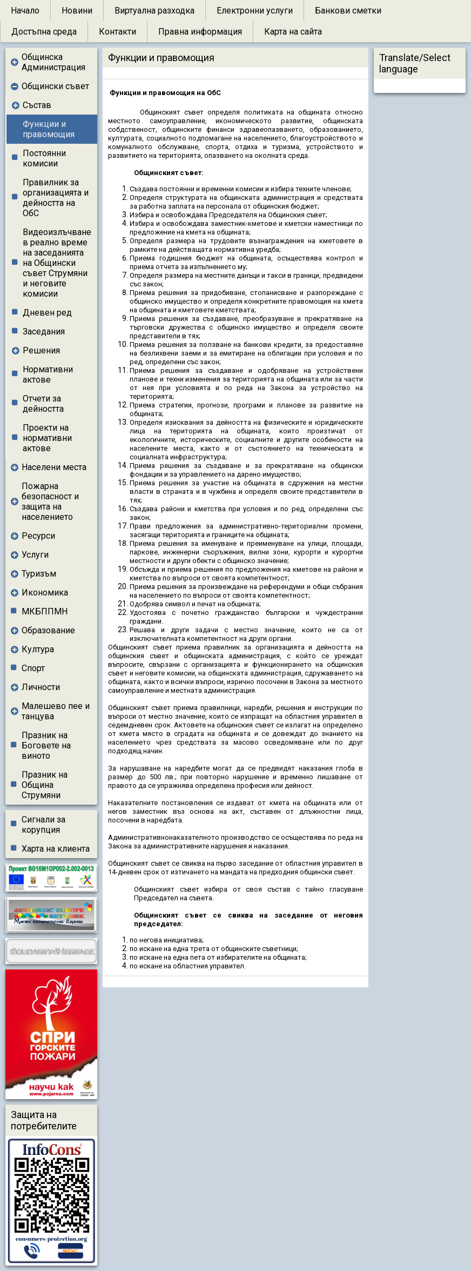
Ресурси (38, 536)
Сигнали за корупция (43, 824)
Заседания (44, 331)
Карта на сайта (293, 31)
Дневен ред (47, 312)
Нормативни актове (48, 374)
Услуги (35, 555)
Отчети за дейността (43, 403)
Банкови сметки (348, 10)
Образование (48, 630)
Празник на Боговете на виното (46, 745)
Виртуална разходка (154, 10)
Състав (37, 105)
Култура (38, 649)
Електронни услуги (255, 10)
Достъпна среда (44, 31)
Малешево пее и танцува (56, 711)
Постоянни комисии (44, 158)
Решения (41, 350)
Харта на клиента (56, 849)
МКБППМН (45, 611)
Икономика (45, 592)
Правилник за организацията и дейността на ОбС (56, 197)
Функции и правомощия (49, 129)
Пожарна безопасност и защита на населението (50, 501)
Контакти (117, 31)
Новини (77, 10)
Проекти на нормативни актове (47, 438)
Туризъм (39, 573)
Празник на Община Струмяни (45, 785)
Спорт (33, 668)
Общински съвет (55, 86)
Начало (25, 10)
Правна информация (200, 31)
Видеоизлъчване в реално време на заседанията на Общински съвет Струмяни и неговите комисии (57, 263)
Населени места (54, 467)
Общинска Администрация (53, 62)
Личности (41, 687)
